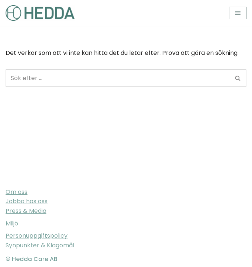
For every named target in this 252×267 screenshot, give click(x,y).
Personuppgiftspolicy (37, 235)
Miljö (12, 223)
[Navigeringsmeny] (237, 13)
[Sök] (118, 78)
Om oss (16, 192)
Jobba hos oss (27, 201)
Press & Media (26, 211)
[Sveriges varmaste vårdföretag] (40, 13)
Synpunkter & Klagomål (40, 245)
